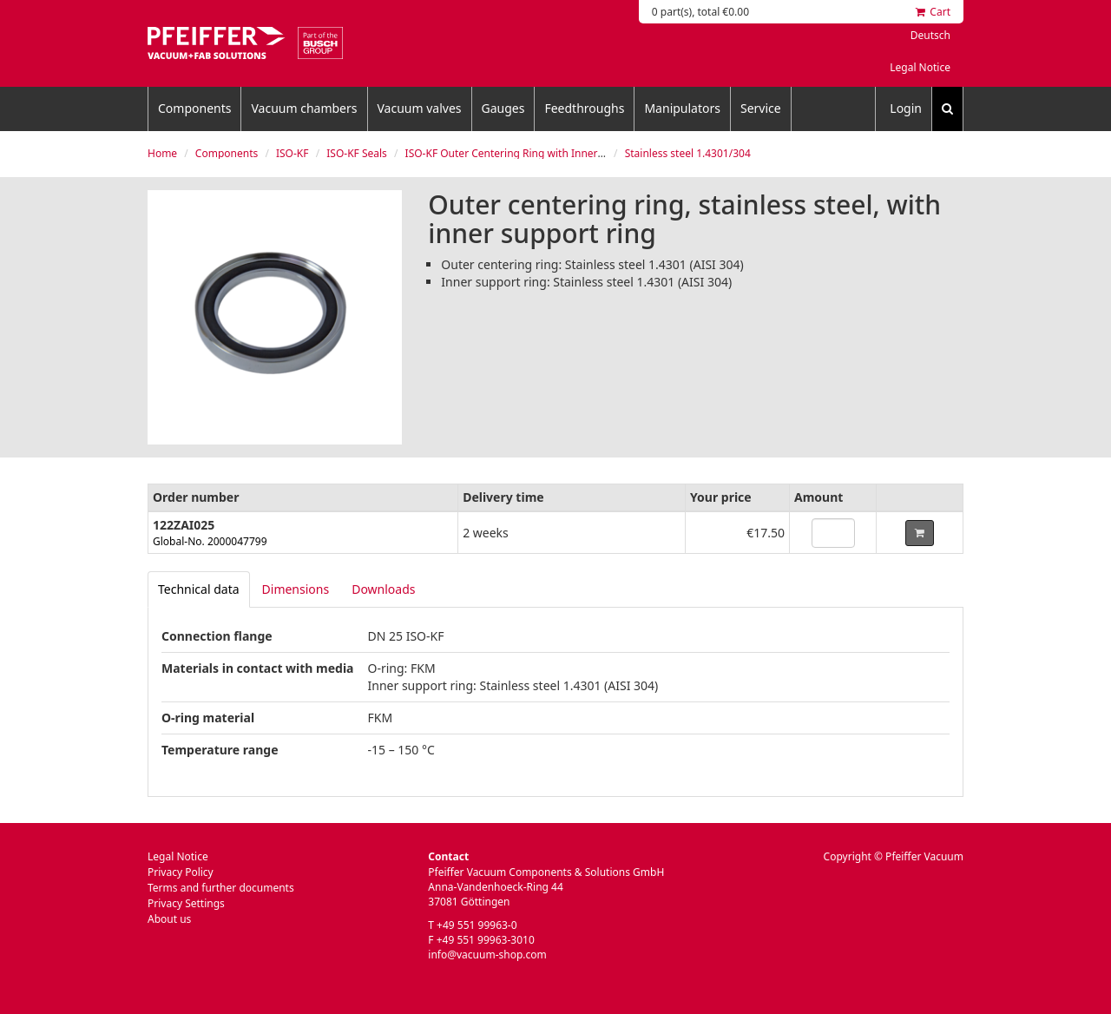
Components (194, 108)
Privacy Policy (181, 872)
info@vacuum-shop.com (487, 954)
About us (169, 919)
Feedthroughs (584, 108)
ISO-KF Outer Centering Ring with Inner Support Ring (535, 153)
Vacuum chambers (304, 108)
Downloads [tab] (383, 589)
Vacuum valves (420, 108)
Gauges (503, 108)
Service (760, 108)
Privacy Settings (186, 903)
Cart (933, 11)
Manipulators (682, 108)
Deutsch (930, 35)
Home (162, 153)
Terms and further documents (221, 887)
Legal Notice (920, 67)
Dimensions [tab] (296, 589)
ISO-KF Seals (356, 153)
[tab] (199, 589)
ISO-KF (292, 153)
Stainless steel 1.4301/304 (688, 153)
